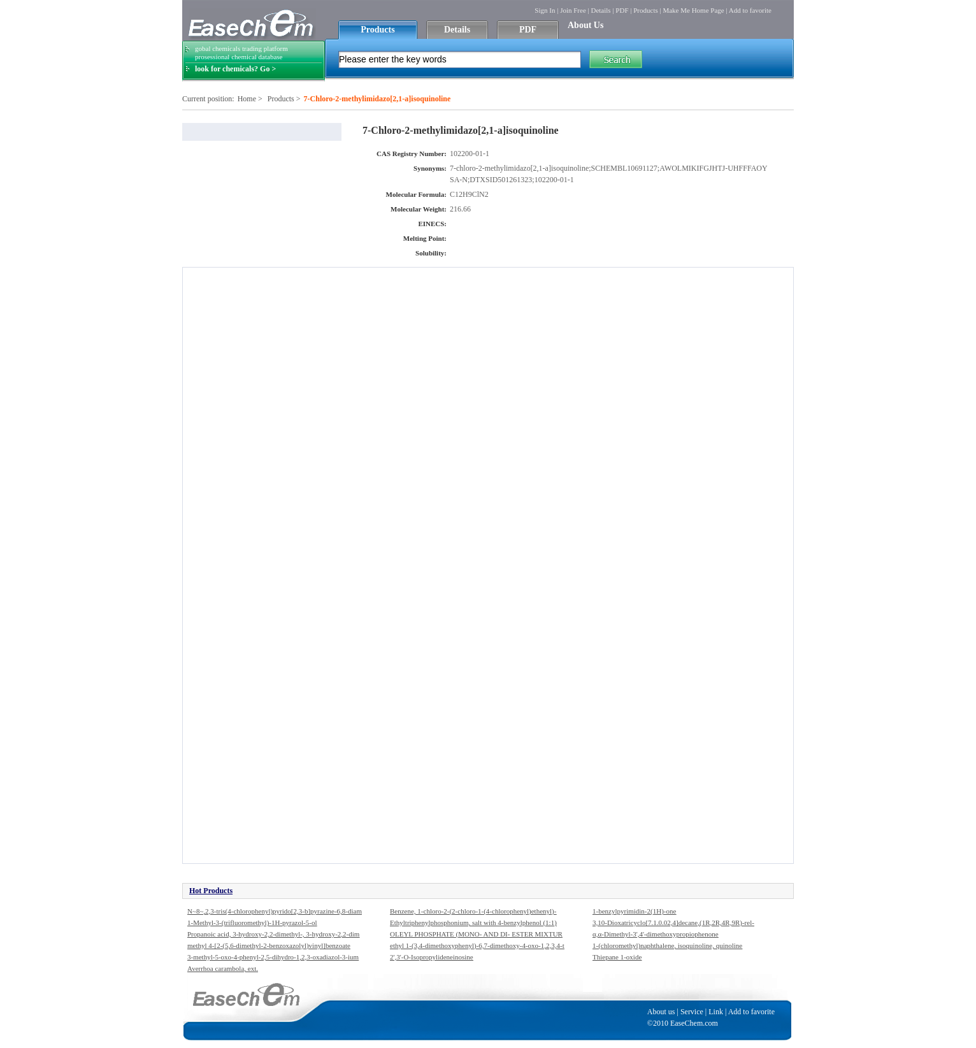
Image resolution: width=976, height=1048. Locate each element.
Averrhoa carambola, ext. (222, 968)
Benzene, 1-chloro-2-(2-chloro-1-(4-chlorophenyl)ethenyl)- (473, 911)
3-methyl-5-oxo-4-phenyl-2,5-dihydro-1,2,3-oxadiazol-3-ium (273, 957)
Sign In (545, 10)
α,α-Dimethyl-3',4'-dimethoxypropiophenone (655, 934)
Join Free (573, 10)
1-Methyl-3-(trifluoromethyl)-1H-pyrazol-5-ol (252, 922)
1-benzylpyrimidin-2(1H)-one (634, 911)
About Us (585, 25)
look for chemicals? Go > (235, 68)
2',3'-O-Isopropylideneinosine (431, 957)
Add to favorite (750, 10)
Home (247, 98)
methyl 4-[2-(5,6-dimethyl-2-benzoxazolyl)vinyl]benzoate (268, 945)
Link (715, 1011)
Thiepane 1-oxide (617, 957)
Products (645, 10)
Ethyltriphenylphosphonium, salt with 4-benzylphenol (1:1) (473, 922)
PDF (621, 10)
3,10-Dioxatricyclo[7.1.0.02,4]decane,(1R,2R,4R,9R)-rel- (673, 922)
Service (691, 1011)
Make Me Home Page (693, 10)
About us (661, 1011)
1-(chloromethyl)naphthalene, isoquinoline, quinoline (667, 945)
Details (600, 10)
